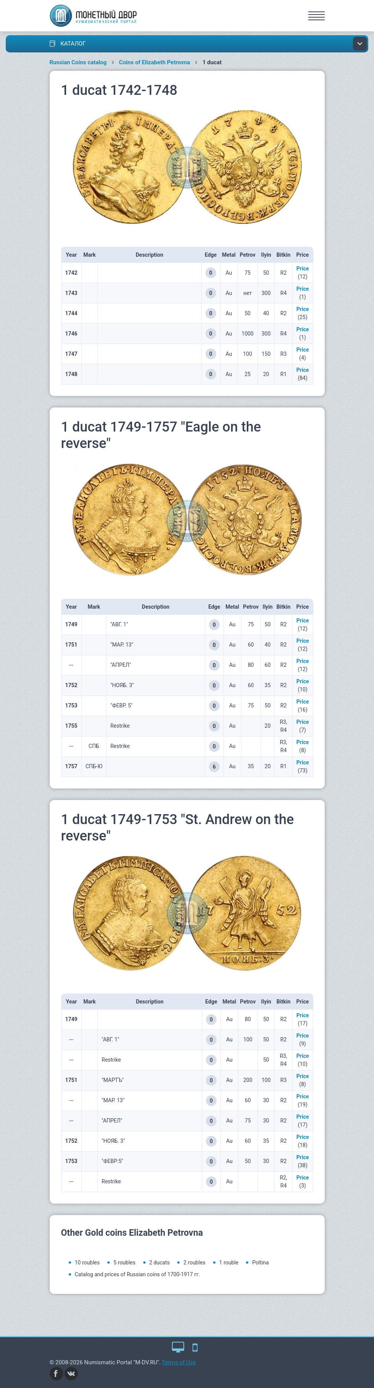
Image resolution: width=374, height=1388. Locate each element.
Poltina (260, 1262)
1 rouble (228, 1262)
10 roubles (87, 1262)
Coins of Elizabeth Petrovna (154, 62)
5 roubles (124, 1262)
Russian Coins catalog (78, 62)
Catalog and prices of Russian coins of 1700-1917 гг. (137, 1274)
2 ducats (159, 1262)
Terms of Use (179, 1362)
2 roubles (194, 1262)
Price (302, 269)
